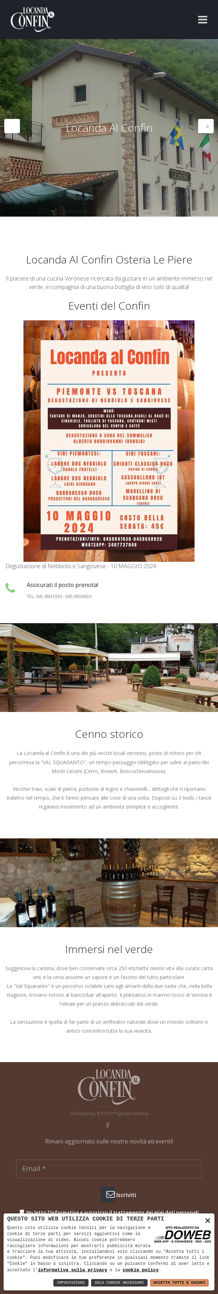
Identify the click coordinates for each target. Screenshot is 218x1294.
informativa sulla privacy (72, 1270)
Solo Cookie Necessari (119, 1282)
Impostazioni (71, 1282)
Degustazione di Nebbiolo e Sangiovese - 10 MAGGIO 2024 (80, 566)
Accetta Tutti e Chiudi (179, 1282)
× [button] (207, 1221)
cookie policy (141, 1270)
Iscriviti (110, 1194)
